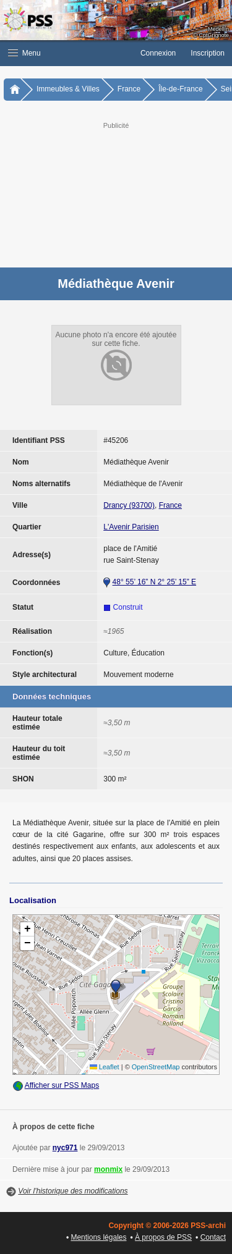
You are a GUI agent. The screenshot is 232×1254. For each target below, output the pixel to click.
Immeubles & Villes (68, 89)
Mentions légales (98, 1237)
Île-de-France (180, 89)
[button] (66, 53)
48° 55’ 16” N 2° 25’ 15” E (154, 582)
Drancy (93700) (129, 505)
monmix (108, 1169)
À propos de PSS (163, 1237)
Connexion (158, 53)
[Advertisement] (116, 193)
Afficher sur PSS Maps (62, 1085)
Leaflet (104, 1067)
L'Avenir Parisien (130, 527)
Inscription (208, 53)
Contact (213, 1237)
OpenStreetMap (156, 1067)
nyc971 (65, 1147)
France (129, 89)
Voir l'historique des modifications (72, 1191)
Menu (24, 53)
